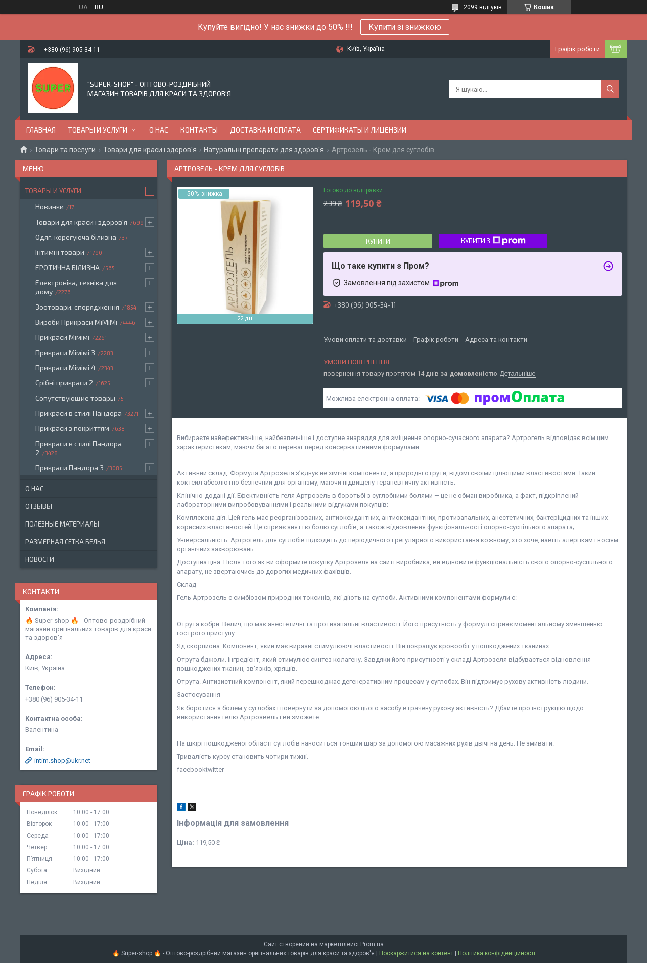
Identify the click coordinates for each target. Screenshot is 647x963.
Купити (378, 241)
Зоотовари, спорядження (77, 306)
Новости (39, 559)
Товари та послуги (65, 150)
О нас (158, 129)
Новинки (49, 206)
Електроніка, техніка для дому (76, 287)
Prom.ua (372, 944)
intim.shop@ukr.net (62, 760)
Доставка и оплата (265, 129)
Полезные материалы (62, 524)
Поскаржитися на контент (416, 953)
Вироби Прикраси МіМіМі (76, 322)
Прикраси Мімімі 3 (65, 352)
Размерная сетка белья (65, 542)
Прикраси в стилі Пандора (78, 413)
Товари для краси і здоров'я (150, 150)
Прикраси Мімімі (62, 337)
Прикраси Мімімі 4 (65, 367)
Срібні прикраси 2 (64, 382)
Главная (41, 129)
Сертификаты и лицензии (359, 129)
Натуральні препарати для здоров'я (264, 150)
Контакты (199, 129)
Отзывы (38, 506)
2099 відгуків (483, 7)
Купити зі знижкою (404, 27)
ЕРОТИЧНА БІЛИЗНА (67, 267)
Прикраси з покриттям (72, 428)
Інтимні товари (59, 252)
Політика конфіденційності (496, 953)
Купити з (493, 240)
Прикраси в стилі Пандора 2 (78, 448)
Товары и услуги (97, 129)
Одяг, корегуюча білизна (75, 237)
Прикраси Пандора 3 (69, 467)
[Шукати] (610, 89)
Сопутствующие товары (75, 397)
